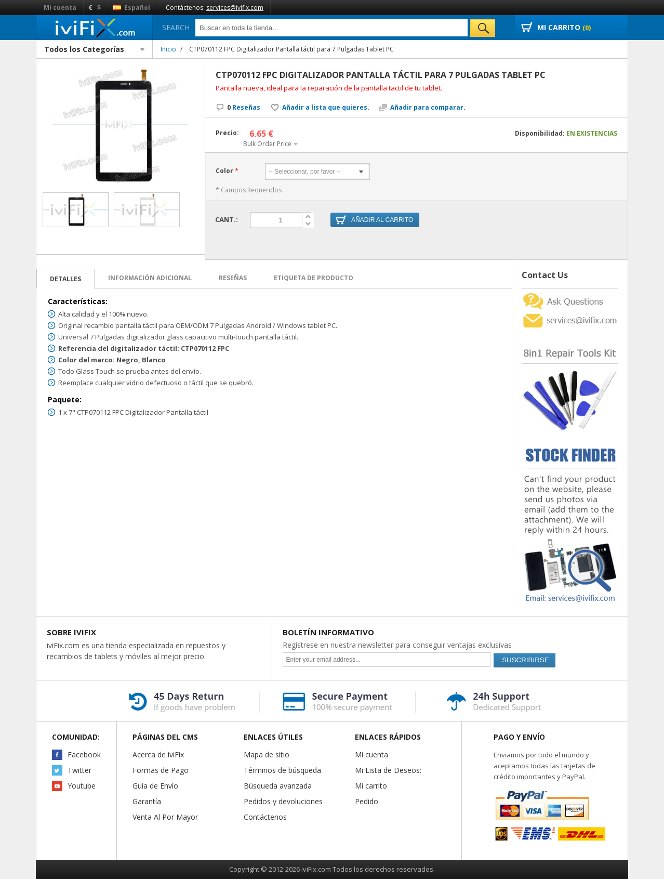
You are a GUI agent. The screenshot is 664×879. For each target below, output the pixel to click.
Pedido (366, 801)
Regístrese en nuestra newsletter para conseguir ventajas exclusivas (397, 645)
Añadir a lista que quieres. (325, 107)
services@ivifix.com (234, 7)
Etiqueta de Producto (313, 277)
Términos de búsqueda (282, 770)
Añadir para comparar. (428, 107)
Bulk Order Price (267, 143)
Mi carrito (371, 786)
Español (131, 7)
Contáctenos (265, 817)
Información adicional (150, 277)
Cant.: (226, 219)
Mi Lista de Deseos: (388, 770)
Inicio (168, 49)
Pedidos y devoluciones (283, 801)
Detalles (65, 278)
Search (176, 27)
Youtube (82, 786)
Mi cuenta (60, 7)
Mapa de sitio (266, 754)
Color (224, 171)
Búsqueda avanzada (278, 786)
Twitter (79, 770)
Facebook (84, 754)
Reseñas (243, 107)
